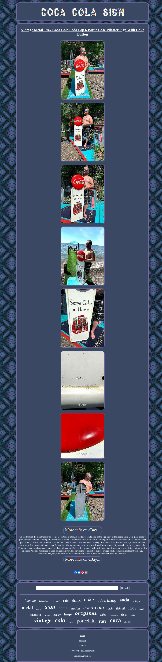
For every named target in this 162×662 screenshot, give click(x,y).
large (68, 614)
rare (102, 621)
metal (27, 607)
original (86, 613)
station (75, 608)
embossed (35, 614)
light (141, 609)
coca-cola (93, 607)
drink (76, 600)
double (127, 622)
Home (82, 635)
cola (60, 620)
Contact (82, 645)
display (56, 615)
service (47, 615)
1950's (132, 608)
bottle (63, 608)
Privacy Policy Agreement (82, 650)
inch (110, 608)
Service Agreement (82, 655)
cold (66, 600)
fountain (30, 600)
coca (115, 620)
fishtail (120, 608)
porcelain (86, 620)
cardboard (114, 615)
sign (50, 606)
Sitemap (82, 640)
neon (38, 609)
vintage (42, 620)
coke (89, 599)
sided (103, 614)
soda (124, 599)
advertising (106, 600)
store (133, 615)
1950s (71, 623)
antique (136, 601)
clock (124, 614)
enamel (56, 601)
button (44, 600)
